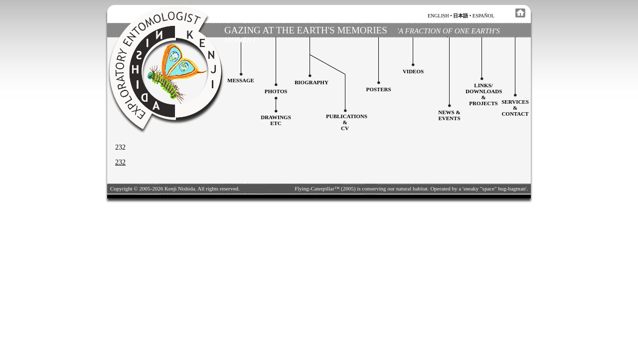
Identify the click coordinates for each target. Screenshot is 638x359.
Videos (413, 71)
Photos (276, 91)
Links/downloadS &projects (484, 94)
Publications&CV (346, 122)
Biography (311, 82)
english (438, 15)
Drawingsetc (276, 120)
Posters (378, 89)
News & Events (449, 115)
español (483, 15)
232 (120, 162)
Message (240, 80)
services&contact (515, 108)
